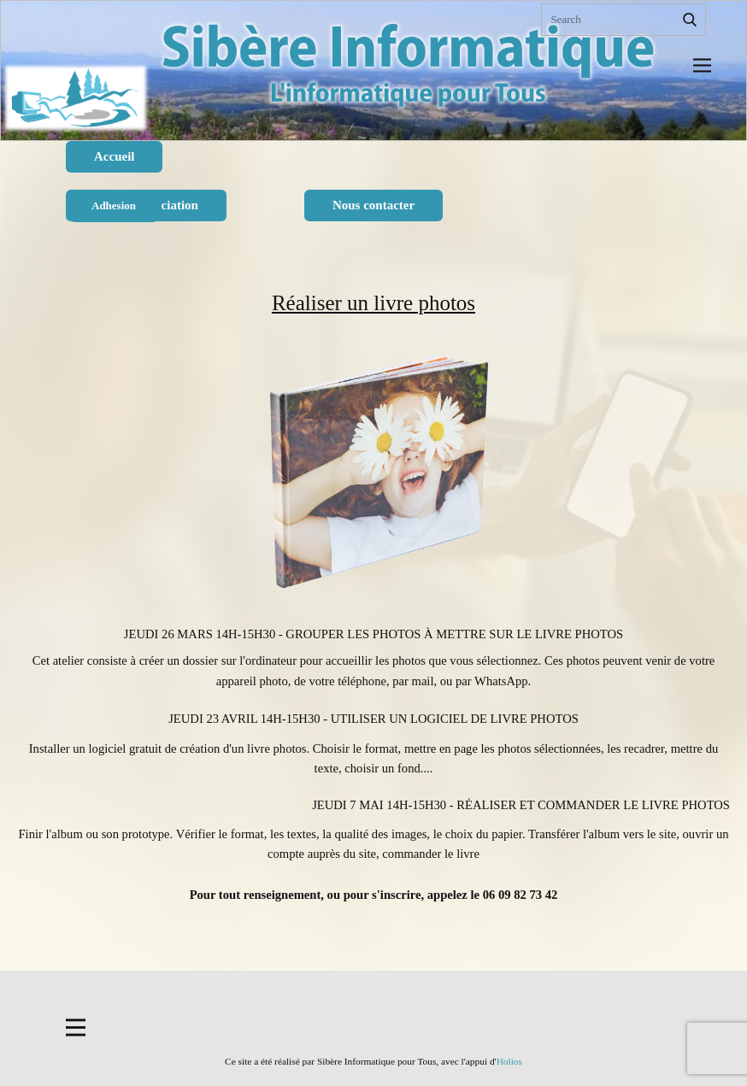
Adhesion (113, 205)
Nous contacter (373, 205)
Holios (509, 1061)
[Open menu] (702, 65)
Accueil (114, 156)
